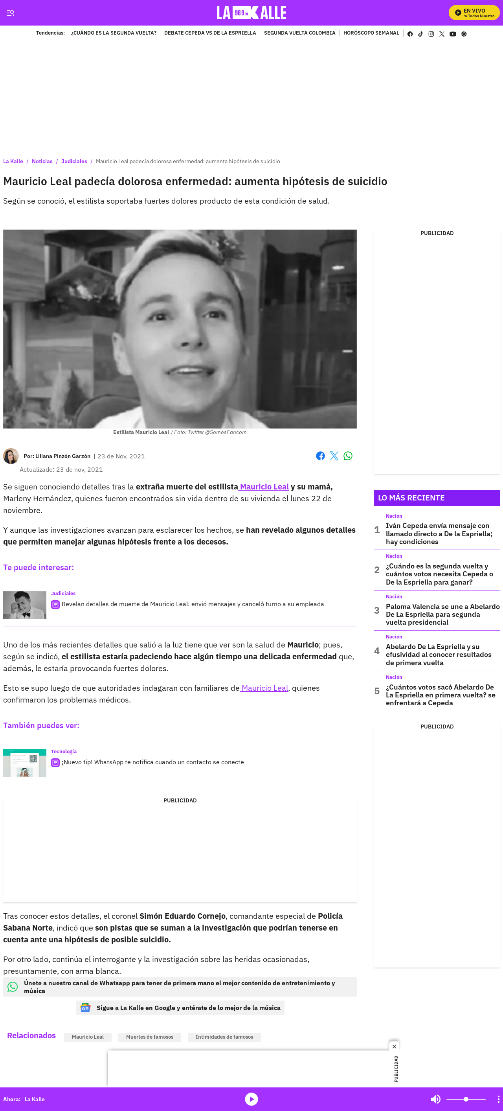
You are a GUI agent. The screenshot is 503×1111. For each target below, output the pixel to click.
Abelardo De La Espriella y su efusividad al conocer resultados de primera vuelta (439, 654)
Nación (394, 516)
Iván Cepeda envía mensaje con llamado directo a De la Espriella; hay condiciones (439, 533)
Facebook (320, 456)
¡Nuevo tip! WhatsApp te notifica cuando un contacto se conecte (153, 762)
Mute (436, 1099)
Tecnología (64, 751)
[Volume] (466, 1099)
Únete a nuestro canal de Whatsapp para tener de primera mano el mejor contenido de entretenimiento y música (171, 987)
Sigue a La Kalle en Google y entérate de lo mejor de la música (180, 1007)
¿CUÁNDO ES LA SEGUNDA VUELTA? (113, 33)
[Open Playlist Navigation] (498, 1099)
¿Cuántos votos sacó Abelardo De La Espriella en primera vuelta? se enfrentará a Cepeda (441, 695)
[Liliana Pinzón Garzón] (62, 456)
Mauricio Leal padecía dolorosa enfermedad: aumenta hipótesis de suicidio (188, 161)
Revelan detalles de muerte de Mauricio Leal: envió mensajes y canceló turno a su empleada (193, 604)
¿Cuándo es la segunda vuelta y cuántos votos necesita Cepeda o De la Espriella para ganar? (439, 574)
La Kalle (13, 161)
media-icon (251, 1099)
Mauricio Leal (263, 486)
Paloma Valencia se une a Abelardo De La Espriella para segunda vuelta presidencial (443, 614)
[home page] (251, 13)
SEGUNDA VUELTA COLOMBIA (300, 33)
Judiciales (74, 161)
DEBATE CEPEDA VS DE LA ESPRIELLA (210, 33)
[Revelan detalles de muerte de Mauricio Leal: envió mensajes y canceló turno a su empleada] (24, 605)
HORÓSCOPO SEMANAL (371, 33)
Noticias (42, 161)
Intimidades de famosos (224, 1037)
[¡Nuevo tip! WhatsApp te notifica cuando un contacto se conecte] (24, 763)
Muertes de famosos (149, 1037)
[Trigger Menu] (10, 13)
